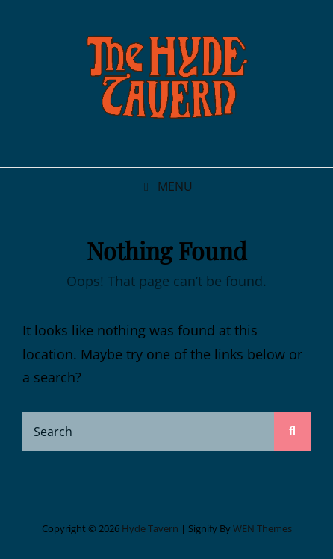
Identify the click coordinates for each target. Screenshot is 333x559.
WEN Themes (262, 528)
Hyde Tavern (150, 528)
